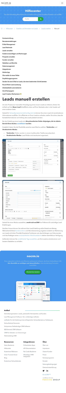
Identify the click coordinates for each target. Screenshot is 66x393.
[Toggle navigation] (62, 3)
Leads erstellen (46, 28)
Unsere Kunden (47, 351)
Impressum (46, 348)
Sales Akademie (9, 345)
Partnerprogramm (48, 358)
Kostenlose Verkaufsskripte (12, 361)
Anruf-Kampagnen (8, 91)
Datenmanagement (8, 66)
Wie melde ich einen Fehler (10, 75)
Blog (5, 358)
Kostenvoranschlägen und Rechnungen (14, 54)
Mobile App (6, 72)
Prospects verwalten (8, 57)
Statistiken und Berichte (9, 63)
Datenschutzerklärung (49, 367)
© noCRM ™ (47, 374)
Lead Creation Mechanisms (11, 94)
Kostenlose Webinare (10, 351)
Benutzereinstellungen (9, 41)
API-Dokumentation (29, 348)
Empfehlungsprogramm (9, 78)
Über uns (45, 345)
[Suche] (40, 19)
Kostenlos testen (33, 272)
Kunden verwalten (8, 60)
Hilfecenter (33, 11)
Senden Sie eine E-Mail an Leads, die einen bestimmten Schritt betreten (24, 81)
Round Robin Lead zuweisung (11, 85)
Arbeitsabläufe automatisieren (11, 88)
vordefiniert (21, 123)
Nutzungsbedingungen (50, 364)
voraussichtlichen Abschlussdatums (30, 235)
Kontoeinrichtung (7, 38)
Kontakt (45, 361)
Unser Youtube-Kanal (10, 355)
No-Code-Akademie (29, 351)
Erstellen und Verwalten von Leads (27, 28)
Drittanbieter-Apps (29, 345)
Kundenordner (20, 231)
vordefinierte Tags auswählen (27, 239)
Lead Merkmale (7, 47)
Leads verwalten (7, 50)
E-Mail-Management (8, 44)
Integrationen (6, 69)
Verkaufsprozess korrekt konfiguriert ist (22, 113)
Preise (44, 355)
